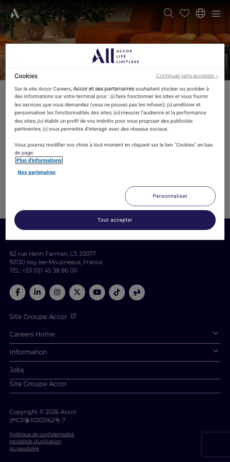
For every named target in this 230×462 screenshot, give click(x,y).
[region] (115, 142)
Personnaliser (170, 196)
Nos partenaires (36, 172)
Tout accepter (115, 219)
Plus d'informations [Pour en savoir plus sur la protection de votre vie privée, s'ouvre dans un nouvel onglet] (38, 160)
